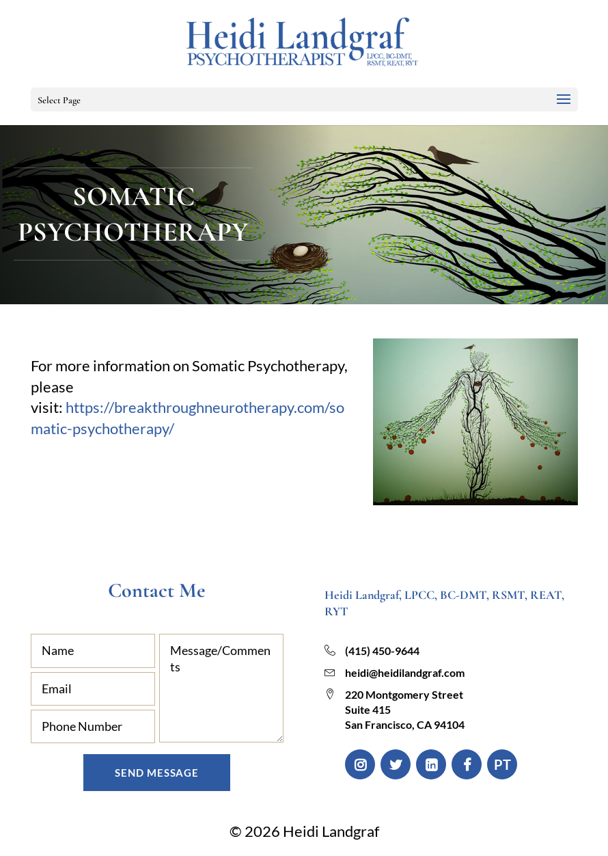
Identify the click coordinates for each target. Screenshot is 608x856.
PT (502, 764)
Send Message (157, 772)
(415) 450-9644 (382, 650)
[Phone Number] (93, 726)
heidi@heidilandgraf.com (405, 672)
